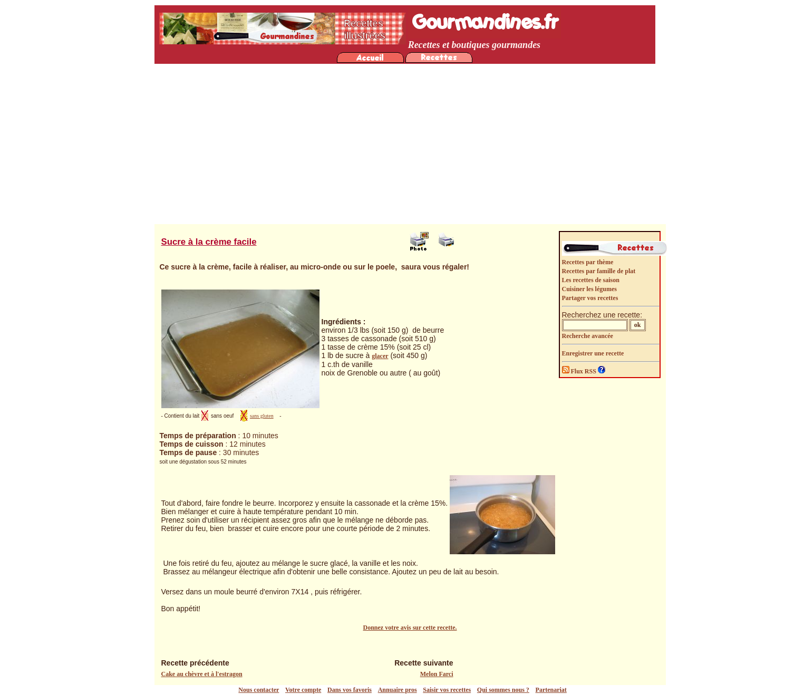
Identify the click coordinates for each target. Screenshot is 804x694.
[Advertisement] (404, 145)
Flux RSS (580, 371)
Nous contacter (258, 689)
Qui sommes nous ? (503, 689)
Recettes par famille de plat (599, 271)
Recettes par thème (588, 262)
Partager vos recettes (590, 298)
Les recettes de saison (590, 280)
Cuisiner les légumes (589, 289)
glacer (380, 356)
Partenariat (551, 689)
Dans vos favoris (349, 689)
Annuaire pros (397, 689)
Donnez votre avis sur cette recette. (410, 627)
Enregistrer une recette (593, 353)
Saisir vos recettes (447, 689)
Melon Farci (436, 674)
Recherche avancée (587, 336)
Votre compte (303, 689)
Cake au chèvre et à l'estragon (202, 674)
